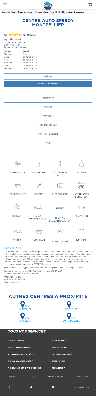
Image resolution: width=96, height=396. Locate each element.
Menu (4, 2)
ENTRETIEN (39, 166)
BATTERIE (81, 233)
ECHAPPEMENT (18, 188)
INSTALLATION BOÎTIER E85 (81, 189)
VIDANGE (81, 166)
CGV (32, 376)
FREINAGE (17, 209)
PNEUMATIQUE (18, 166)
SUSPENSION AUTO (60, 167)
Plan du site (82, 376)
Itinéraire (48, 76)
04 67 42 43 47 (20, 47)
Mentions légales (55, 376)
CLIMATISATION (60, 234)
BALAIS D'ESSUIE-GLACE (38, 210)
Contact (12, 376)
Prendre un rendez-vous (48, 83)
